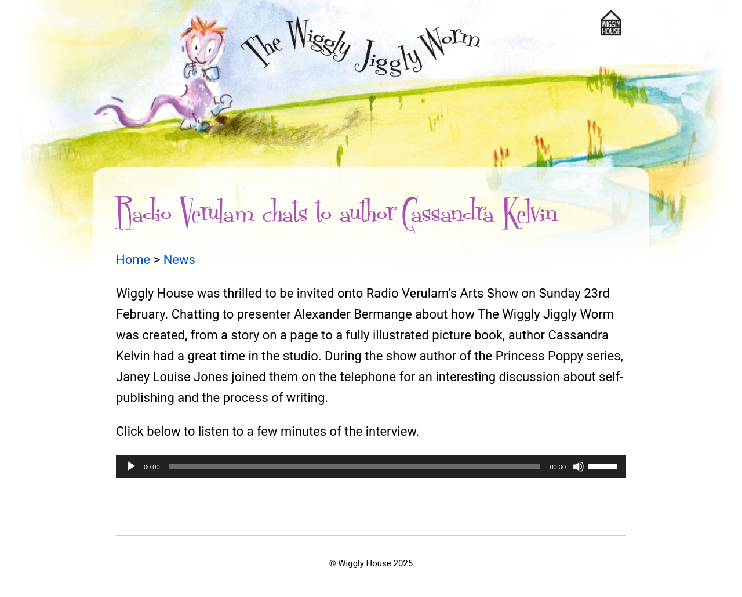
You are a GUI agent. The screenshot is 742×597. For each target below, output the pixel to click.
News (179, 259)
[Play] (131, 466)
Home (133, 259)
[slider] (355, 466)
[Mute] (578, 466)
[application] (371, 466)
